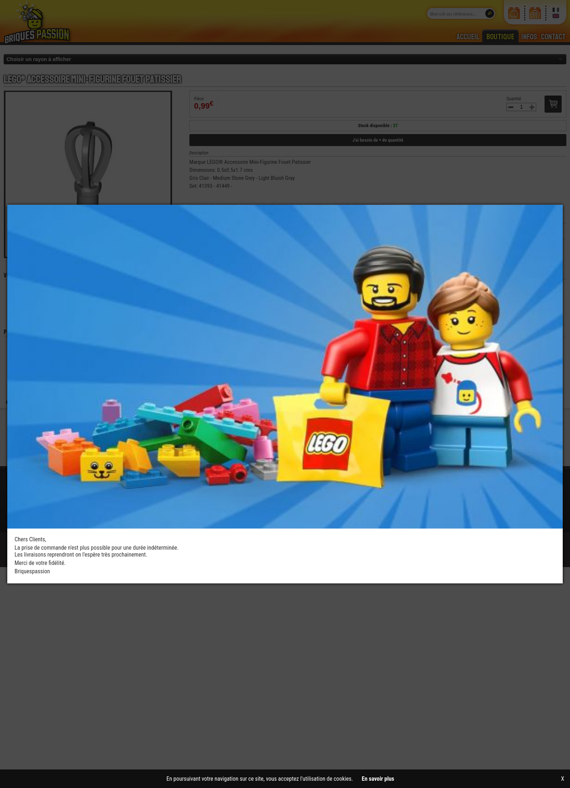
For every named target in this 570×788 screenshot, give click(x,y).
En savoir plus (378, 778)
